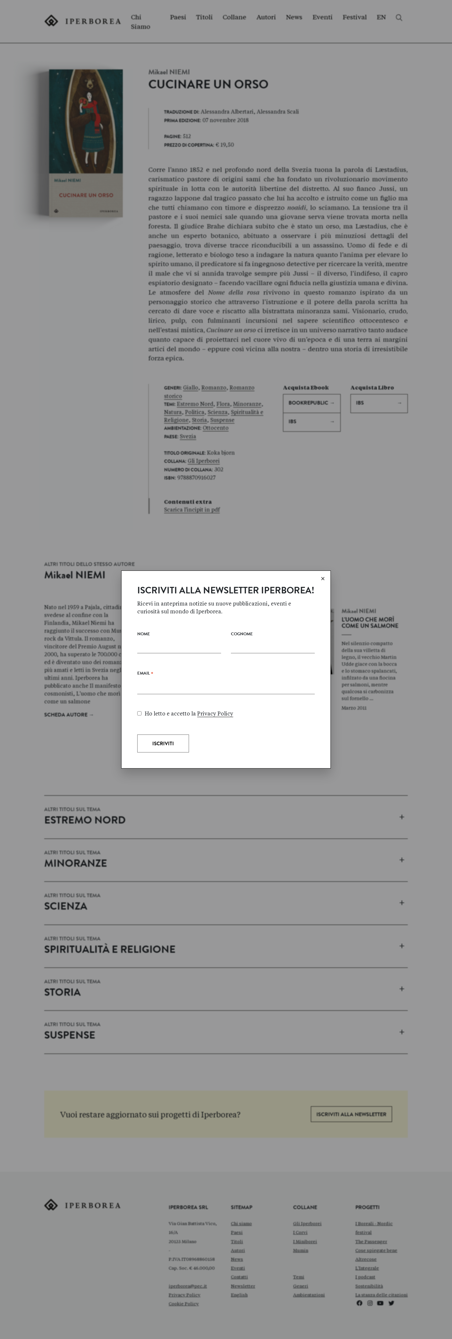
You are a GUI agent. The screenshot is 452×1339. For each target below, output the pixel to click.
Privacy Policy (215, 714)
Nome (143, 634)
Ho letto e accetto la (185, 714)
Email (145, 675)
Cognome (242, 634)
